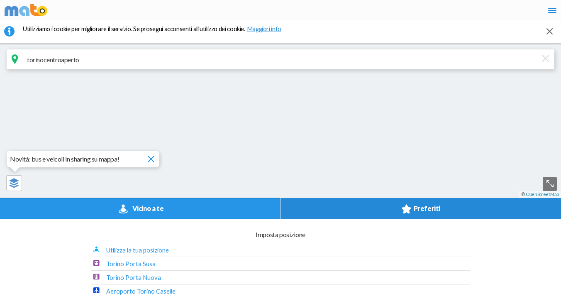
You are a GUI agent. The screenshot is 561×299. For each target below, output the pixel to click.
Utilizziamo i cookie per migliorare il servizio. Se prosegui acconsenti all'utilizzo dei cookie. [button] (157, 33)
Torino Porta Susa (452, 120)
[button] (422, 64)
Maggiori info (268, 33)
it (433, 12)
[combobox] (175, 64)
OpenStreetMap (542, 295)
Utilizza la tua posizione (458, 106)
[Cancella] (314, 64)
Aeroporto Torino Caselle (462, 147)
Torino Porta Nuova (454, 133)
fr (464, 12)
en (448, 12)
